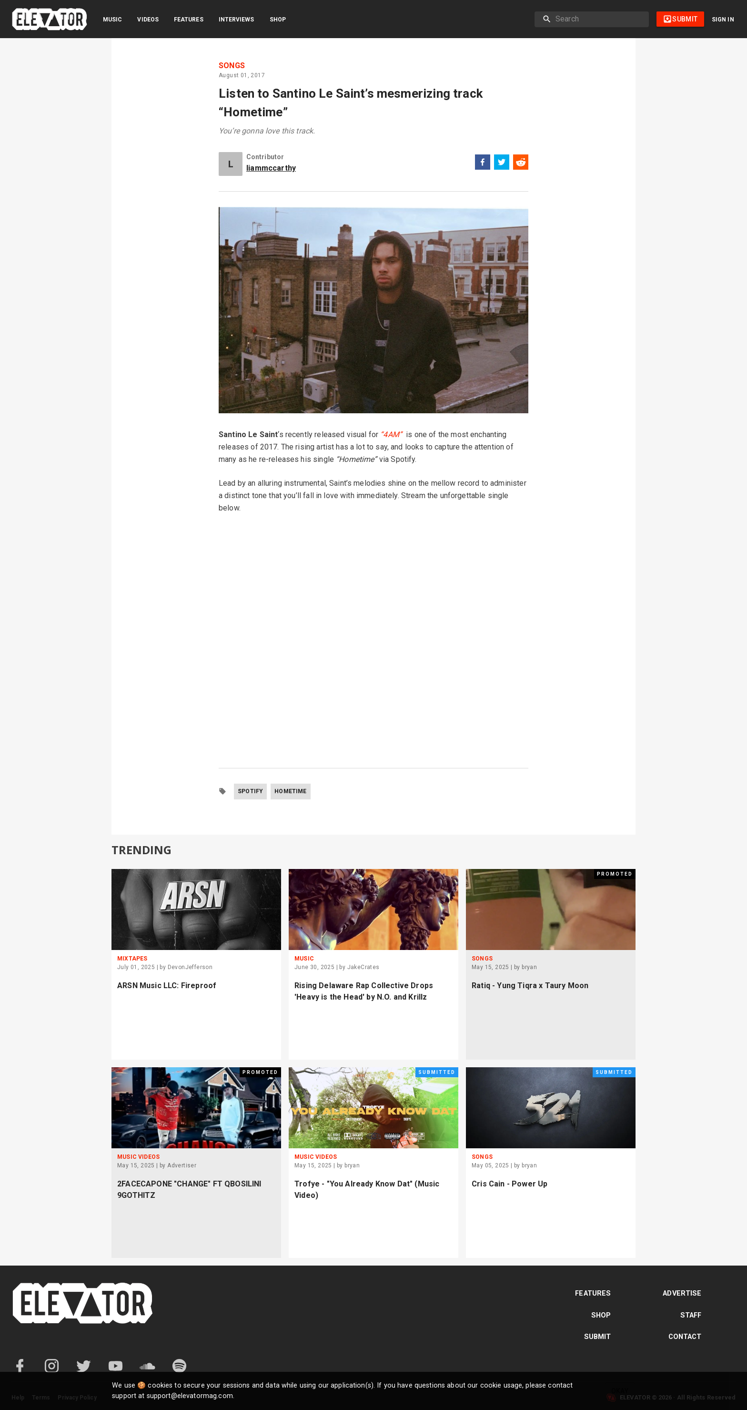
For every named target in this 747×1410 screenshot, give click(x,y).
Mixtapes (132, 958)
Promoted (615, 874)
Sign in (723, 19)
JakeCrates (363, 967)
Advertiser (181, 1165)
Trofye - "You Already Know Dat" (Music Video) (367, 1189)
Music (112, 19)
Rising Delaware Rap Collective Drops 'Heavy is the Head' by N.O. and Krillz (363, 991)
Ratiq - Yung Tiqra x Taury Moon (530, 985)
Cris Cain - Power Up (509, 1183)
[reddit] (520, 163)
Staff (691, 1315)
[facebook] (482, 163)
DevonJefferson (190, 967)
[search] (598, 19)
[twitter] (501, 163)
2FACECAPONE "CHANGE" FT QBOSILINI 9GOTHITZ (189, 1189)
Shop (278, 19)
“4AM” (391, 434)
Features (188, 19)
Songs (232, 66)
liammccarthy (271, 168)
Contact (685, 1337)
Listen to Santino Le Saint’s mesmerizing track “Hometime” (351, 102)
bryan (529, 967)
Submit (597, 1337)
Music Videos (138, 1157)
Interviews (236, 19)
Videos (148, 19)
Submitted (436, 1072)
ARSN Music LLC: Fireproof (166, 985)
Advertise (682, 1293)
